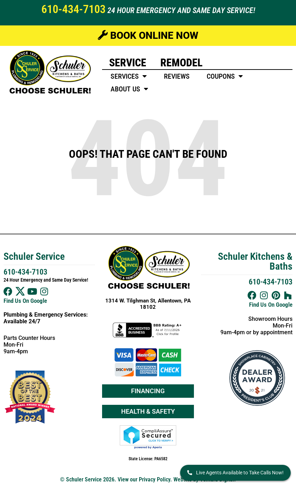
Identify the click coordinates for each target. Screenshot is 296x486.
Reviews (177, 76)
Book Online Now (148, 35)
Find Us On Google (25, 300)
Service (127, 62)
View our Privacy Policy (144, 479)
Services (129, 76)
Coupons (225, 76)
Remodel (181, 62)
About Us (129, 89)
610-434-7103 (73, 9)
